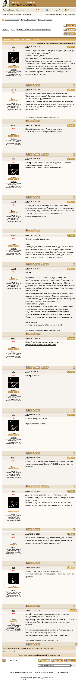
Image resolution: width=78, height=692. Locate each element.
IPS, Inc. (54, 677)
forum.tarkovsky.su (12, 20)
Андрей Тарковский (28, 20)
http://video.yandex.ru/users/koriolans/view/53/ (42, 58)
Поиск (61, 10)
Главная (41, 10)
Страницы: (5, 29)
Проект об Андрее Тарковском (13, 10)
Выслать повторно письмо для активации (60, 14)
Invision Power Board (34, 677)
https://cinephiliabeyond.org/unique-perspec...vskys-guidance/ (47, 635)
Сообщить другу (55, 43)
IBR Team (58, 679)
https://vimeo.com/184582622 (36, 424)
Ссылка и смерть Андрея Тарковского (55, 540)
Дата (27, 47)
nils (13, 534)
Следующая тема (54, 655)
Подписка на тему (43, 43)
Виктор (13, 125)
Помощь (51, 10)
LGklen (13, 90)
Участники (71, 10)
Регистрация (27, 14)
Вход (20, 14)
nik (13, 47)
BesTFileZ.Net (50, 679)
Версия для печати (68, 43)
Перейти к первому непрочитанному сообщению (34, 29)
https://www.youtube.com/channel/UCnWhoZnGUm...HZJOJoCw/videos (51, 620)
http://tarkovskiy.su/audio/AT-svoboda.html (40, 345)
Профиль (14, 70)
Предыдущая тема (24, 655)
